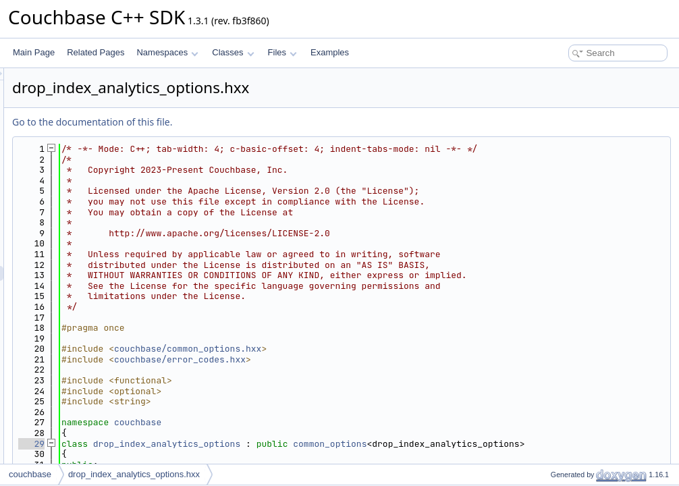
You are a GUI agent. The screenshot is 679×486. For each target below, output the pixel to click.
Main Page (34, 52)
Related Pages (95, 52)
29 (200, 444)
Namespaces (167, 52)
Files (282, 52)
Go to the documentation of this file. (261, 121)
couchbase (306, 422)
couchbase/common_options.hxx (356, 348)
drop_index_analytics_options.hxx (134, 474)
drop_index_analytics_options (335, 444)
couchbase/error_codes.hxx (348, 359)
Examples (329, 52)
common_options (498, 444)
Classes (233, 52)
